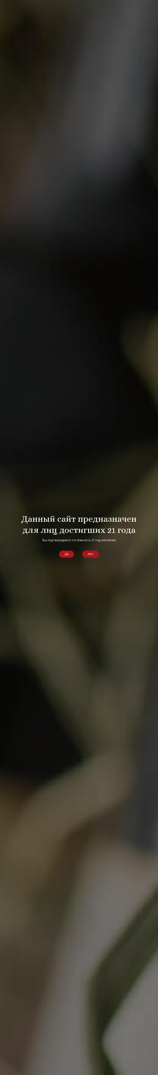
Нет (90, 554)
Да (67, 554)
